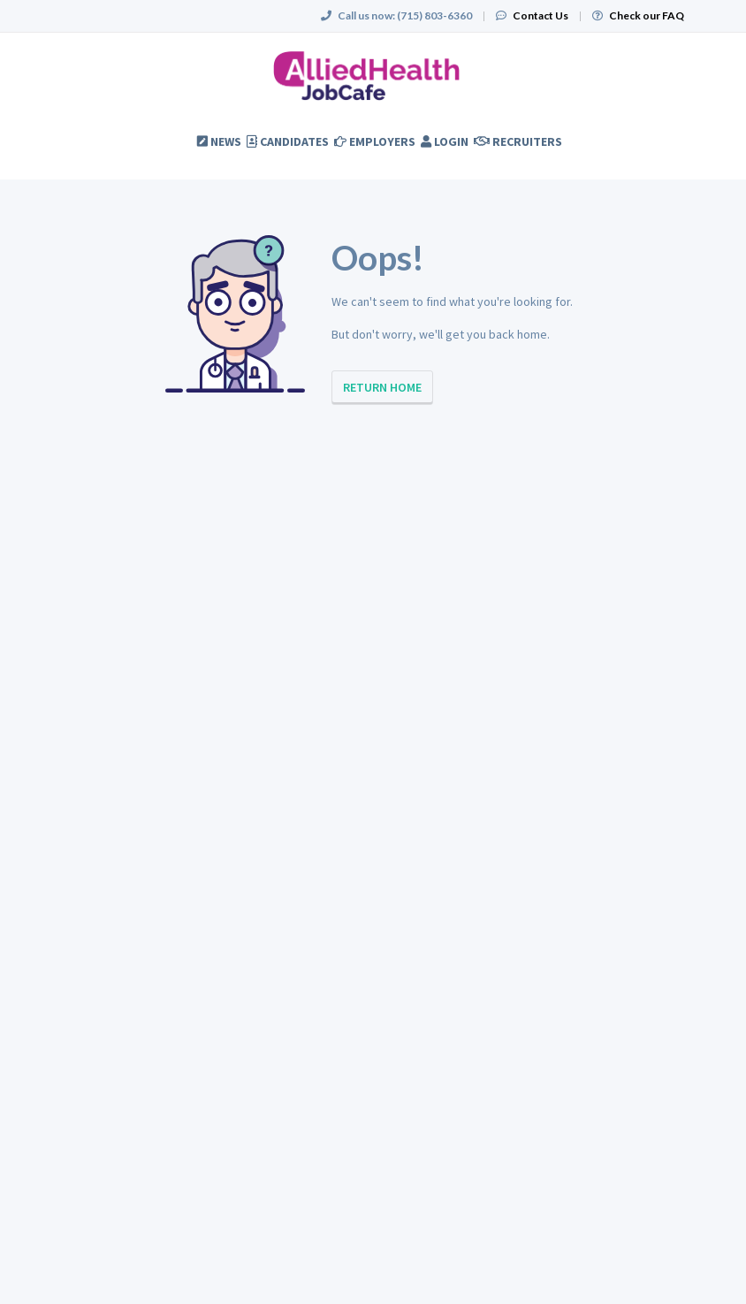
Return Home (382, 387)
